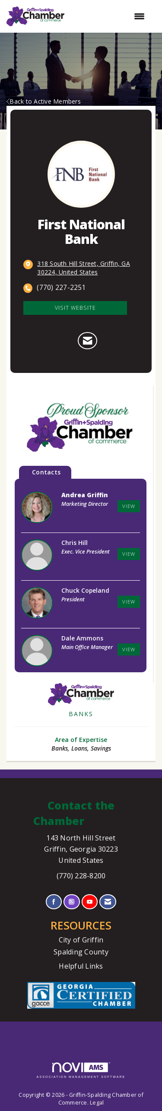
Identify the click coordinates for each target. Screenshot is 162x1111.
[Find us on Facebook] (54, 901)
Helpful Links (81, 966)
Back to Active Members (43, 101)
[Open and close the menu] (109, 16)
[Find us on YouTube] (90, 901)
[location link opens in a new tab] (88, 268)
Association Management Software (81, 1070)
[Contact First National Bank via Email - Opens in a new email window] (87, 340)
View (128, 506)
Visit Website (75, 307)
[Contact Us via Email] (107, 901)
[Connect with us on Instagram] (71, 901)
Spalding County (81, 952)
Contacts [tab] (46, 472)
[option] (81, 428)
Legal (97, 1102)
